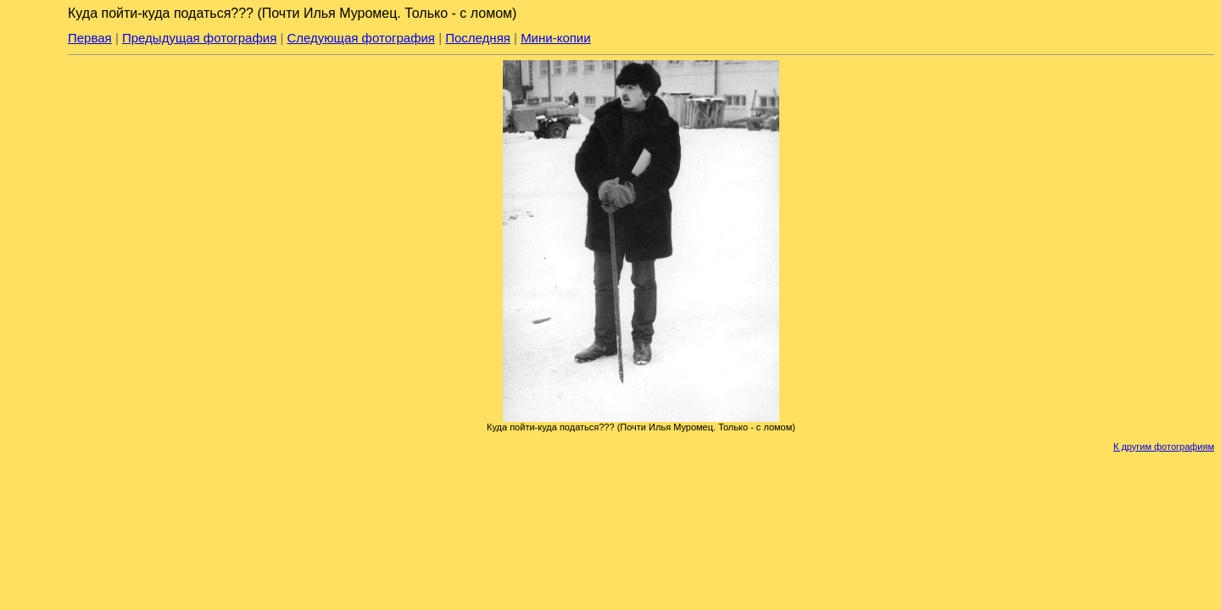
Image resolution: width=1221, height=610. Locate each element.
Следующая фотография (361, 37)
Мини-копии (556, 37)
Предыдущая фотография (199, 37)
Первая (90, 37)
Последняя (477, 37)
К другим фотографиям (1163, 446)
